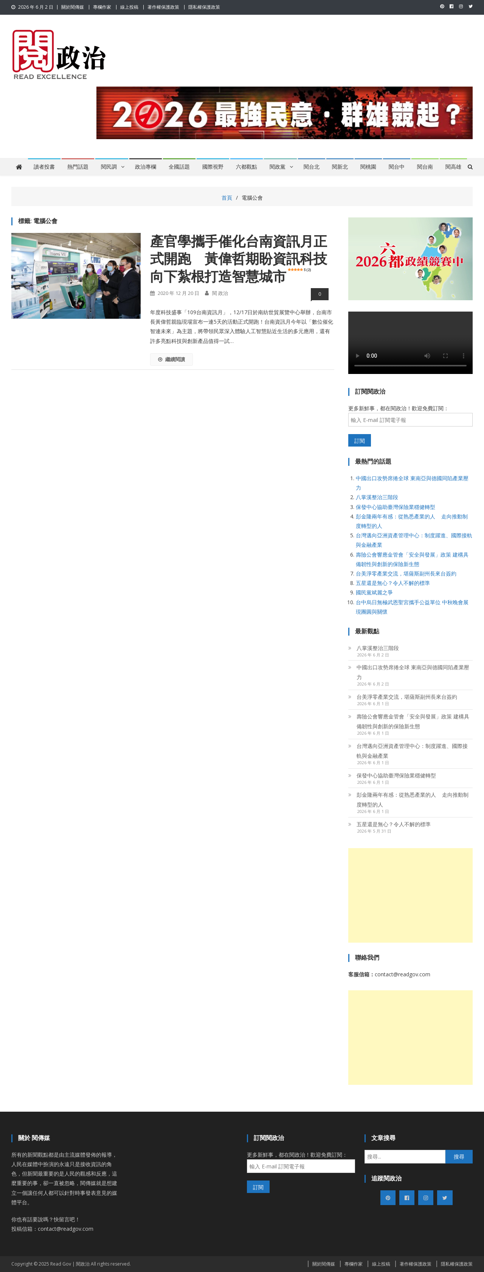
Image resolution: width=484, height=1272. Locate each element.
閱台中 (397, 167)
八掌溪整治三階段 (377, 497)
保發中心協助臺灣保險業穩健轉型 (395, 506)
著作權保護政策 (163, 7)
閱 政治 (220, 293)
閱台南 (425, 167)
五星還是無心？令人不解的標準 (393, 582)
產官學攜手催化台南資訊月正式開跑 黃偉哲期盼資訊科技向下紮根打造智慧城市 (238, 259)
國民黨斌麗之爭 (374, 592)
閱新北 (340, 167)
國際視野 (212, 167)
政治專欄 (145, 167)
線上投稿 (129, 7)
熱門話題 (77, 167)
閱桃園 (368, 167)
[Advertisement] (410, 895)
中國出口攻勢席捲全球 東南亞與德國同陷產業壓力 (413, 672)
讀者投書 (44, 167)
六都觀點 (246, 167)
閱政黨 (277, 167)
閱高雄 (453, 167)
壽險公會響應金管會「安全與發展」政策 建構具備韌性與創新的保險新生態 (413, 721)
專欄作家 (102, 7)
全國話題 (179, 167)
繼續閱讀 (171, 359)
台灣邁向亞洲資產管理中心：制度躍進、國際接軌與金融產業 (412, 750)
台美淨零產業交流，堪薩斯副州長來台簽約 (406, 573)
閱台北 (312, 167)
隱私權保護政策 (204, 7)
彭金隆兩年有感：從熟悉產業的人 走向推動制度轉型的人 (412, 799)
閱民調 (109, 167)
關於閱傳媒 (72, 7)
